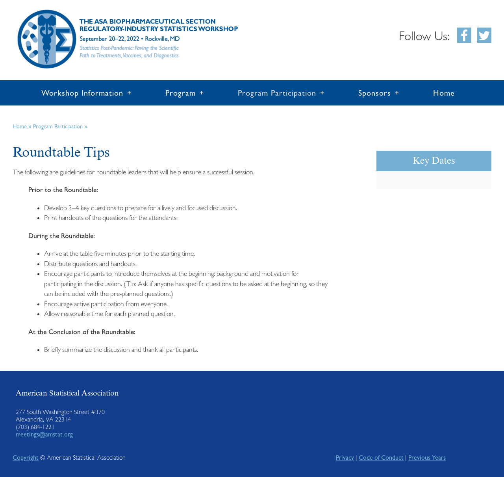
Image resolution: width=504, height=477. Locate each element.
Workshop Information (82, 93)
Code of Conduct (381, 457)
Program (180, 93)
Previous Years (427, 457)
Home (444, 93)
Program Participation (277, 93)
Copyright (26, 457)
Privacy (345, 457)
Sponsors (374, 93)
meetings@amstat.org (44, 434)
